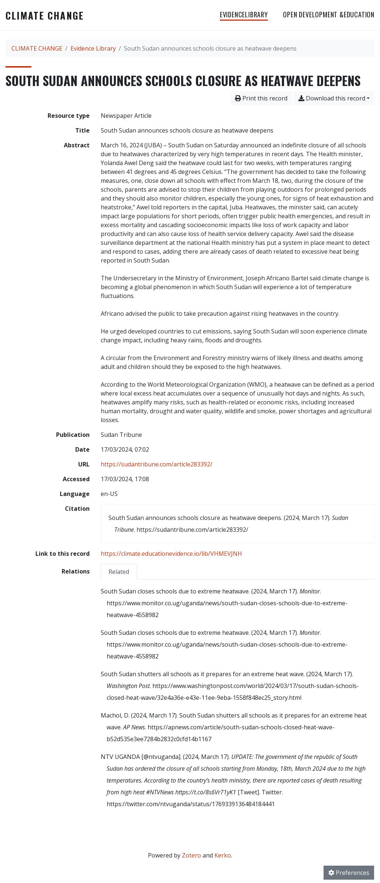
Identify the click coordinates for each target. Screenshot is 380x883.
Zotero (191, 855)
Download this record (331, 98)
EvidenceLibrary (244, 14)
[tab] (119, 571)
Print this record (261, 98)
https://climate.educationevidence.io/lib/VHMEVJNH (171, 554)
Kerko (222, 855)
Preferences (348, 873)
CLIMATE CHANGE (45, 15)
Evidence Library (93, 48)
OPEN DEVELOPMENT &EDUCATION (328, 14)
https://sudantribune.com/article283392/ (157, 464)
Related (118, 572)
